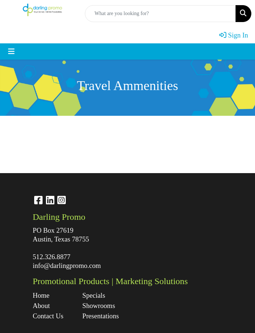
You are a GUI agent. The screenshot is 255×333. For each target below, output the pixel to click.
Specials (93, 295)
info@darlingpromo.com (67, 265)
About (41, 305)
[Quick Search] (160, 13)
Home (41, 295)
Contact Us (48, 316)
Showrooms (98, 305)
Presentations (100, 316)
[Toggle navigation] (11, 51)
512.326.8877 (52, 257)
